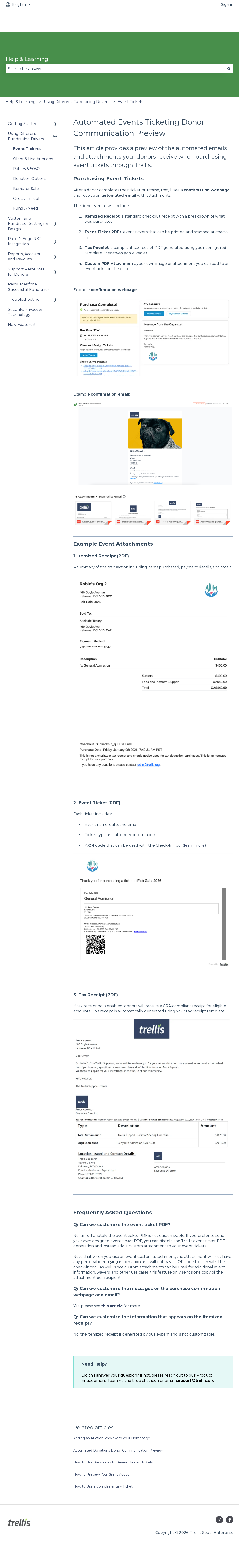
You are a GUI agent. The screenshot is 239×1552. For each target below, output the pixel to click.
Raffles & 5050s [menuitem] (27, 169)
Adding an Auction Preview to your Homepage (111, 1438)
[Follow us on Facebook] (229, 1519)
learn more (194, 845)
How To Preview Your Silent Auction (102, 1474)
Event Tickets (130, 102)
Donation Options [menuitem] (29, 178)
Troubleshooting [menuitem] (24, 299)
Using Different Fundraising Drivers (76, 102)
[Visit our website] (219, 1519)
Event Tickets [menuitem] (27, 149)
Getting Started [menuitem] (23, 124)
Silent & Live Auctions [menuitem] (33, 159)
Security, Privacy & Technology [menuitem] (25, 312)
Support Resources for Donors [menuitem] (26, 272)
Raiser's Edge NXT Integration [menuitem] (25, 241)
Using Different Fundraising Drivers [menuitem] (26, 136)
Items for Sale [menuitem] (26, 188)
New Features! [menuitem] (21, 324)
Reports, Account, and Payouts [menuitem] (24, 256)
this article (112, 1306)
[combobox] (115, 68)
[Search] (229, 68)
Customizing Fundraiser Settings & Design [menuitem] (28, 223)
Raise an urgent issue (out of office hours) (190, 20)
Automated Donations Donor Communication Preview (118, 1450)
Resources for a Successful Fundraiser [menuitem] (28, 287)
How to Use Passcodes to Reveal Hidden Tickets (113, 1462)
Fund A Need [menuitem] (25, 208)
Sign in (227, 4)
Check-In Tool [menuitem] (26, 198)
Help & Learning (27, 59)
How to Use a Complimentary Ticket (103, 1486)
